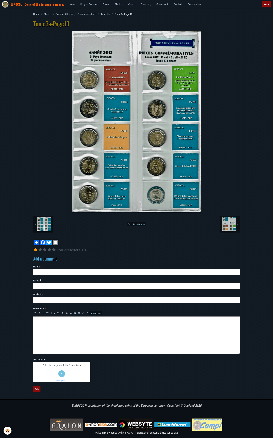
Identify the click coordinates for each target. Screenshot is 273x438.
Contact (178, 4)
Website (38, 294)
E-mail (37, 280)
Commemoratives (86, 14)
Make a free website (106, 432)
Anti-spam (39, 359)
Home (72, 4)
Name (36, 266)
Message (38, 308)
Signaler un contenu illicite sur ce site (157, 432)
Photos (119, 4)
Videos (132, 4)
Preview (95, 313)
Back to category (136, 224)
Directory (146, 4)
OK (37, 388)
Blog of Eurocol (88, 4)
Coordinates (194, 4)
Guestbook (162, 4)
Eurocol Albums (64, 14)
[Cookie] (7, 431)
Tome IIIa (105, 14)
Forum (106, 4)
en (265, 4)
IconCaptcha (60, 381)
